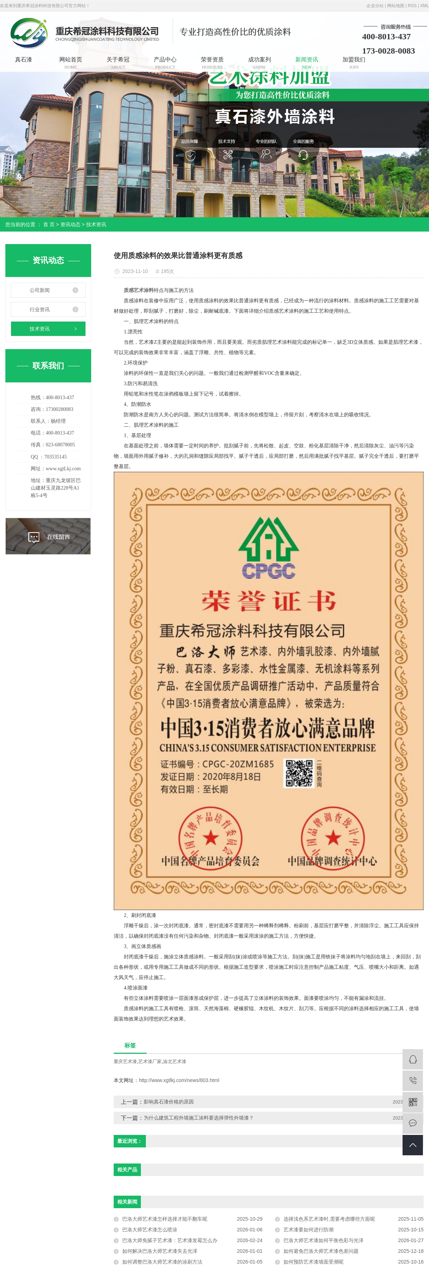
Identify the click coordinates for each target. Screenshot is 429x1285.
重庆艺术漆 (125, 1061)
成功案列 (259, 63)
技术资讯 (96, 224)
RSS (412, 5)
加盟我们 (353, 63)
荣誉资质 (212, 63)
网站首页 (70, 63)
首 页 (49, 224)
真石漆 (23, 59)
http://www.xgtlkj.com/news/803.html (179, 1080)
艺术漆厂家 (150, 1061)
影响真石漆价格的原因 (169, 1102)
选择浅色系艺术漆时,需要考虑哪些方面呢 (329, 1219)
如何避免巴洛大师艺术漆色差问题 (321, 1251)
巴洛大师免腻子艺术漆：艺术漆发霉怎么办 (169, 1240)
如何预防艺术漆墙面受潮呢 (313, 1262)
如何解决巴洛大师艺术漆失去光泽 (159, 1251)
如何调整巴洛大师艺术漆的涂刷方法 (162, 1262)
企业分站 (375, 5)
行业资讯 (40, 309)
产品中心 (165, 63)
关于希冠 (118, 63)
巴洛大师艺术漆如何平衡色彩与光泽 (323, 1240)
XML (424, 5)
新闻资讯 (306, 63)
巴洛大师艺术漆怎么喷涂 (149, 1229)
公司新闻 (40, 290)
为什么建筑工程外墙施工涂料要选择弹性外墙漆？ (199, 1118)
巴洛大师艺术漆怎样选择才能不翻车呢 (164, 1219)
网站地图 (395, 5)
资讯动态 (70, 224)
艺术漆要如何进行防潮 (308, 1229)
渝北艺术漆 (174, 1061)
